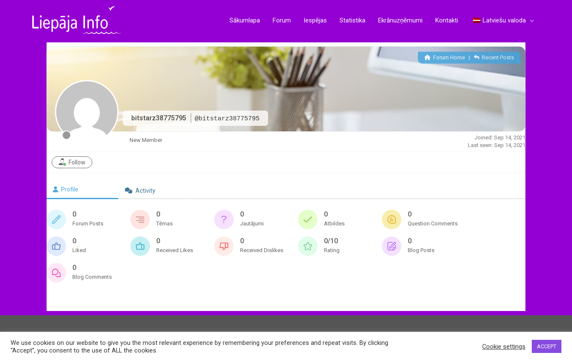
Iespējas (315, 20)
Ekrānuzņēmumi (400, 20)
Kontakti (446, 20)
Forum (282, 20)
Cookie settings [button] (503, 346)
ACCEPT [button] (546, 346)
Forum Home (444, 57)
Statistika (352, 20)
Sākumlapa (244, 20)
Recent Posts (494, 57)
